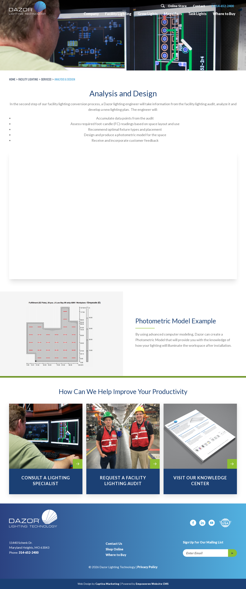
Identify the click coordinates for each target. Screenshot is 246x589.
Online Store (177, 6)
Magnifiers (173, 14)
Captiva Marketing (107, 583)
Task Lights (197, 14)
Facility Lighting (118, 14)
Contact (199, 6)
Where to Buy (224, 14)
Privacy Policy (147, 567)
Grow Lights (148, 14)
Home (12, 79)
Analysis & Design (64, 79)
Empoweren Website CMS (152, 583)
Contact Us (114, 543)
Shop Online (114, 549)
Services (46, 79)
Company (91, 14)
